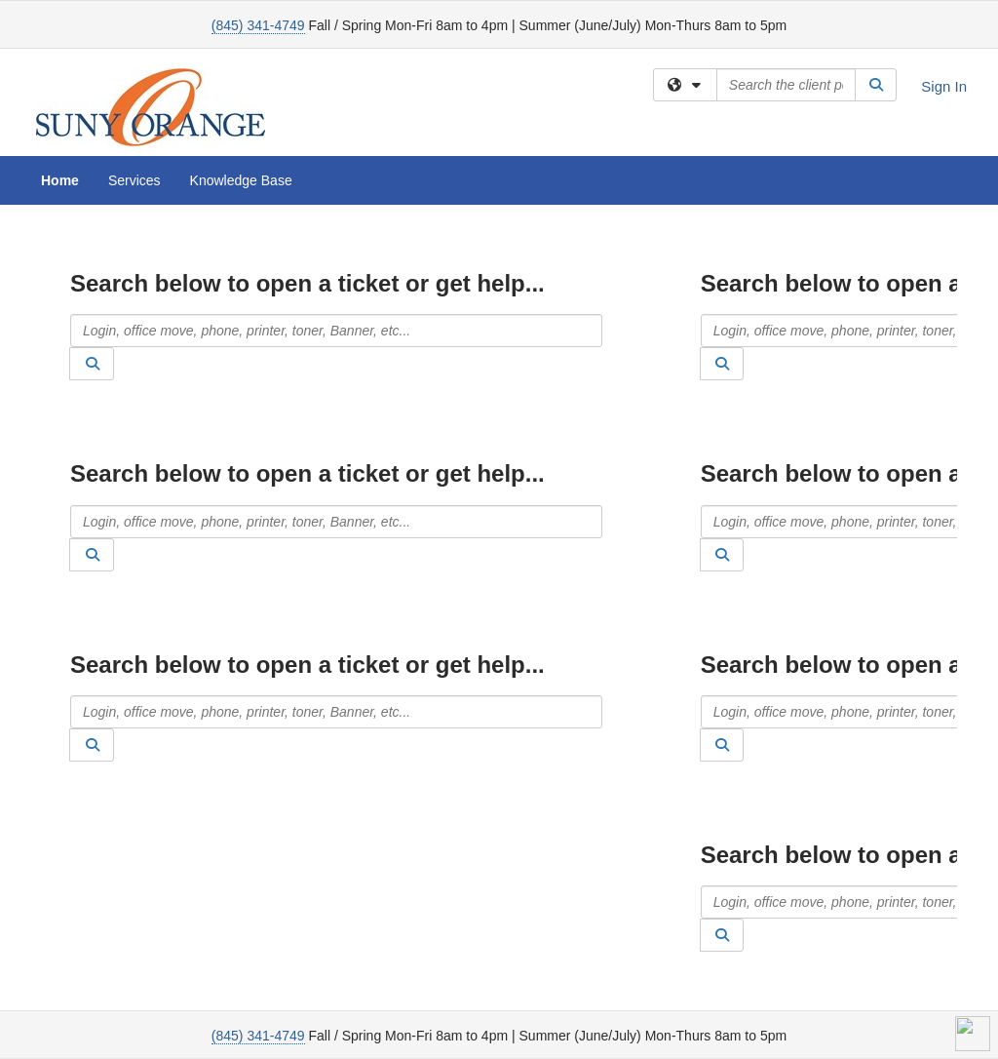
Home (60, 180)
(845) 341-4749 (258, 25)
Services (134, 180)
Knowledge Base (241, 180)
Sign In (944, 86)
